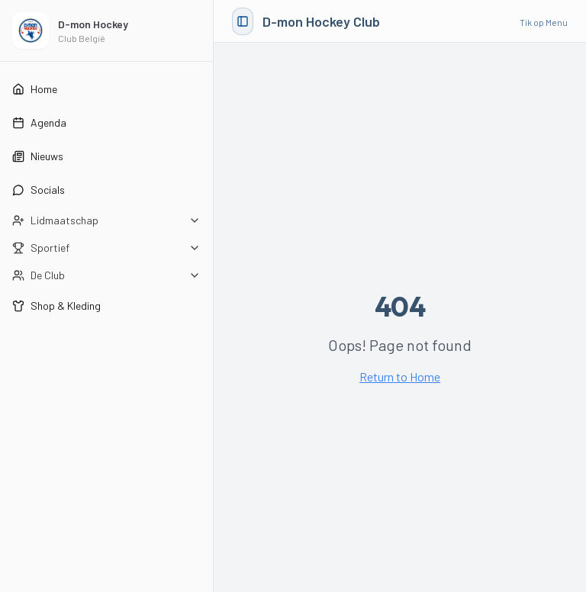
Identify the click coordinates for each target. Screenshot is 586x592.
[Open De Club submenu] (106, 275)
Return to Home (399, 376)
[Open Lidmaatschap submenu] (106, 220)
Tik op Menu (544, 22)
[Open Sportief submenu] (106, 248)
